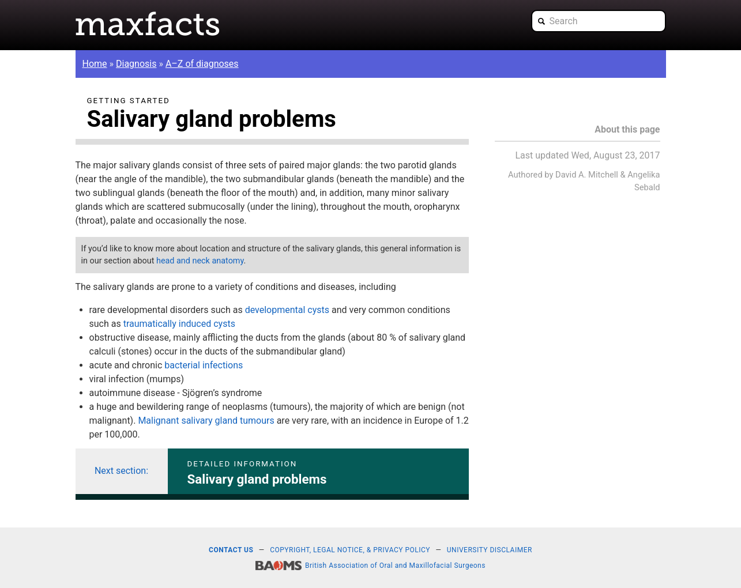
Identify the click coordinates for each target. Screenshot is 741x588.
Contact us (231, 550)
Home (94, 63)
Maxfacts (148, 24)
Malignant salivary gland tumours (206, 420)
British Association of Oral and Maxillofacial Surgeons (395, 565)
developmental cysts (287, 309)
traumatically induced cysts (179, 323)
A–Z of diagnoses (202, 63)
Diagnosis (136, 63)
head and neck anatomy (200, 261)
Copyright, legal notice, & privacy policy (350, 550)
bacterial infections (203, 365)
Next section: (121, 470)
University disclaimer (489, 550)
